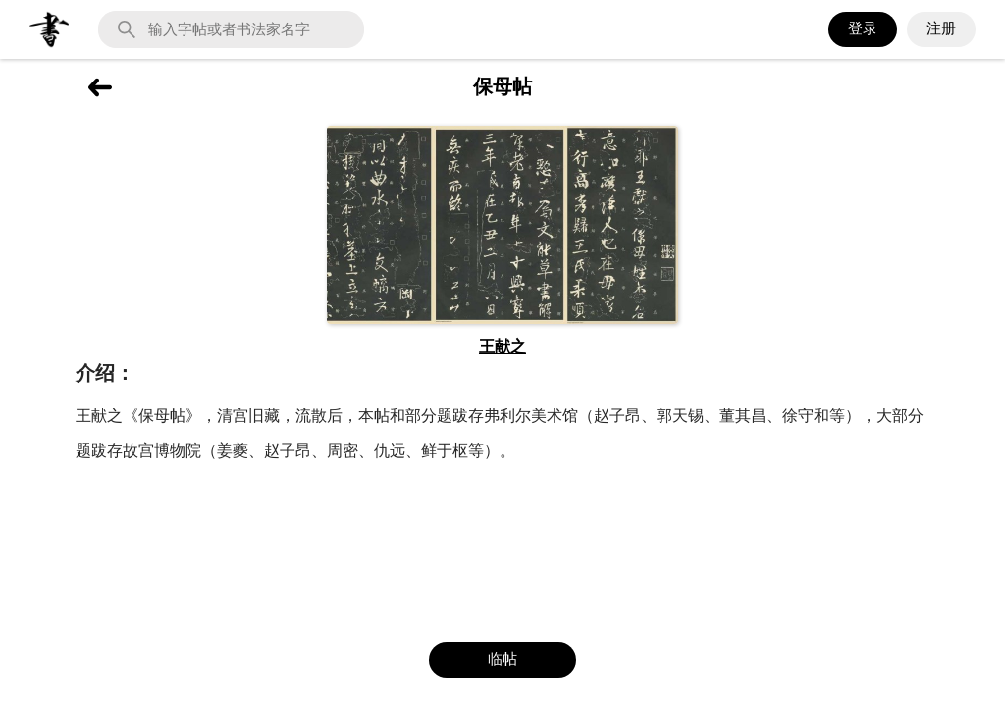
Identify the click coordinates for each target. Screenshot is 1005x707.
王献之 (502, 346)
